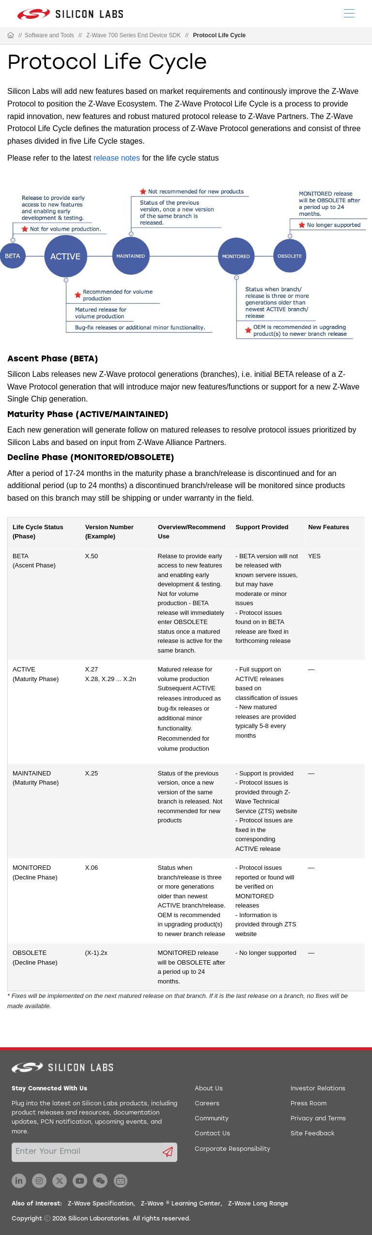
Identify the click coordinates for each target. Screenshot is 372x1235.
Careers (207, 1104)
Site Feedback (313, 1134)
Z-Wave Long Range (258, 1204)
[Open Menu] (349, 12)
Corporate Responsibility (232, 1149)
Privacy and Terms (318, 1119)
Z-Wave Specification (100, 1204)
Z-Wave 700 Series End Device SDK (133, 35)
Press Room (308, 1104)
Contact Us (212, 1134)
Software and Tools (49, 35)
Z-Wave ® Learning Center (180, 1204)
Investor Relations (318, 1089)
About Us (209, 1089)
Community (212, 1119)
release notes (116, 158)
